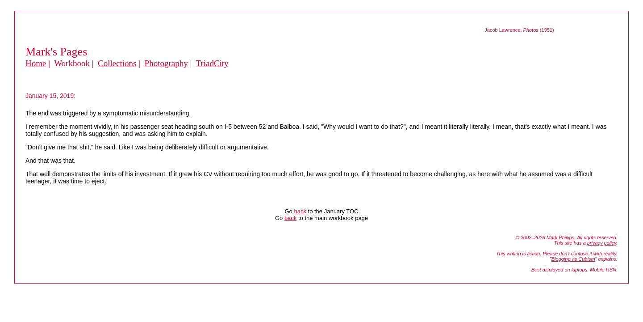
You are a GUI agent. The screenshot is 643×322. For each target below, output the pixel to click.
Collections (117, 63)
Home (35, 63)
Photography (166, 63)
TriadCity (212, 63)
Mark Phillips (560, 237)
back (300, 211)
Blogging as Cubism (573, 259)
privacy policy (601, 243)
